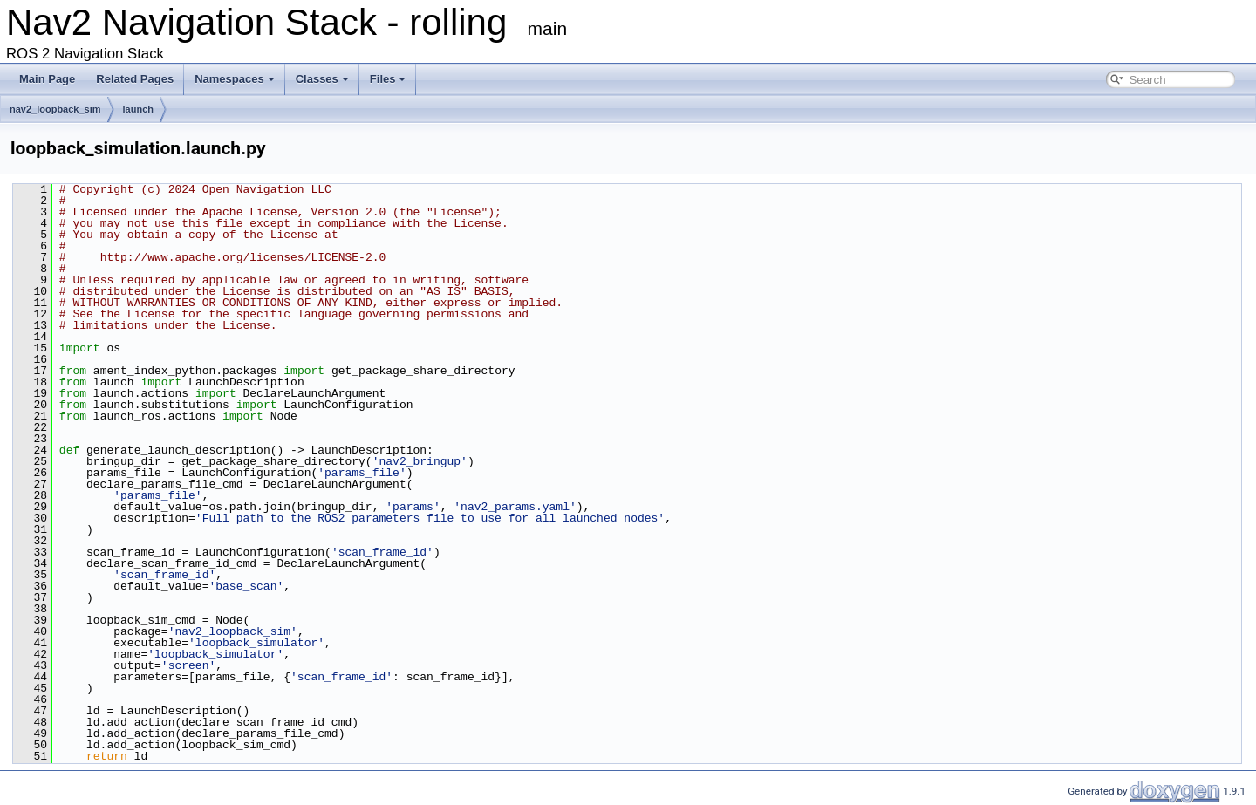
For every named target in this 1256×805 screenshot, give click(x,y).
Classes (322, 78)
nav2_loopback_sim (55, 109)
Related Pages (135, 78)
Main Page (47, 78)
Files (388, 78)
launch (138, 109)
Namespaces (235, 78)
